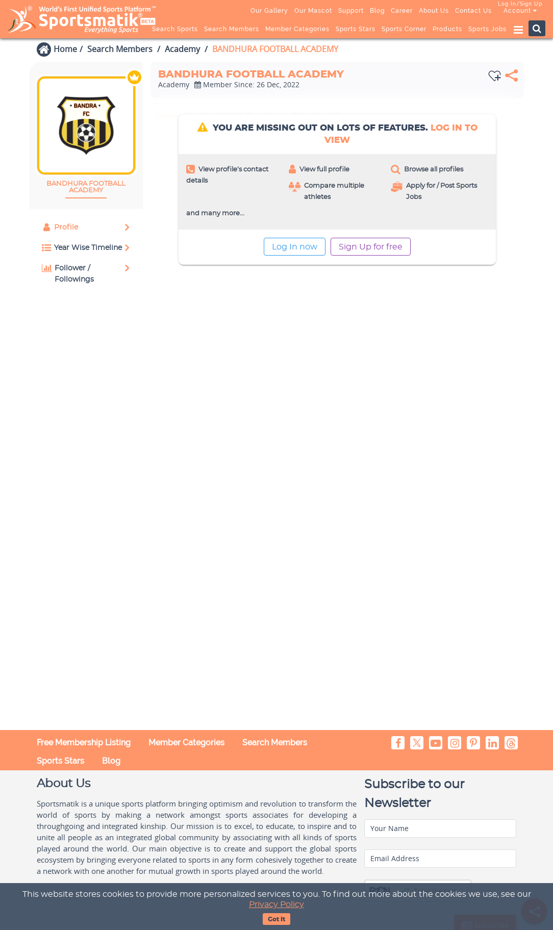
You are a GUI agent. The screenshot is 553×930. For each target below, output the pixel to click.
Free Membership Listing (84, 742)
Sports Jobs (487, 29)
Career (402, 10)
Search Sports (175, 29)
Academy (182, 49)
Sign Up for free (371, 247)
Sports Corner (404, 29)
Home (65, 49)
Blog (377, 10)
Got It (276, 919)
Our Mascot (313, 10)
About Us (434, 10)
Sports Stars (355, 29)
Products (447, 29)
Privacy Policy (276, 904)
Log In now (294, 247)
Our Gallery (269, 10)
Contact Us (473, 10)
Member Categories (297, 29)
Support (351, 10)
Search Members (231, 29)
